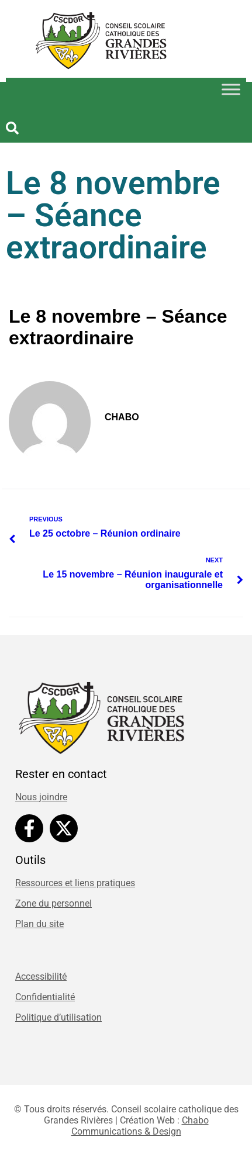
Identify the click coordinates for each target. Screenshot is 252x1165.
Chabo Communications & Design (140, 1126)
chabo (122, 417)
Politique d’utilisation (58, 1017)
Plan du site (39, 923)
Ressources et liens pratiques (75, 883)
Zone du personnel (53, 903)
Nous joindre (41, 797)
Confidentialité (45, 996)
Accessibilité (41, 976)
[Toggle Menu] (231, 89)
